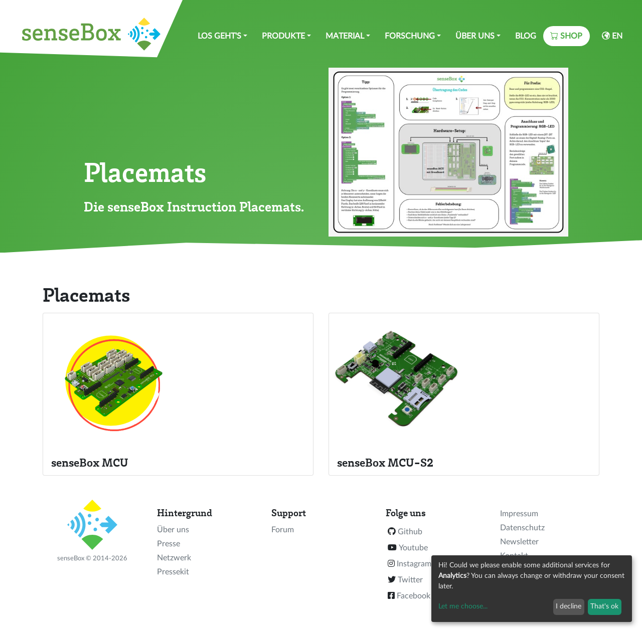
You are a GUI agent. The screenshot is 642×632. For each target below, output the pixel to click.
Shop (566, 36)
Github (410, 532)
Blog (525, 36)
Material (345, 36)
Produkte (283, 36)
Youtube (413, 548)
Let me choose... (463, 606)
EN (612, 36)
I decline (568, 606)
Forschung (410, 36)
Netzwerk (174, 558)
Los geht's (219, 36)
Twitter (410, 580)
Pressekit (173, 572)
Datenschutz (522, 528)
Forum (282, 530)
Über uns (475, 36)
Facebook (413, 596)
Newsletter (519, 542)
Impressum (519, 514)
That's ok (604, 606)
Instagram (414, 564)
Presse (168, 544)
